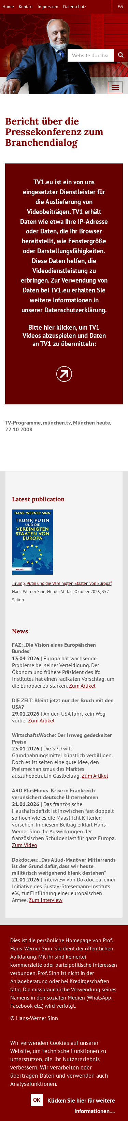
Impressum (48, 7)
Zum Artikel (82, 685)
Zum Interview (45, 899)
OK (37, 1100)
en (120, 7)
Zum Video (24, 845)
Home (8, 7)
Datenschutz (74, 7)
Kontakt (26, 7)
